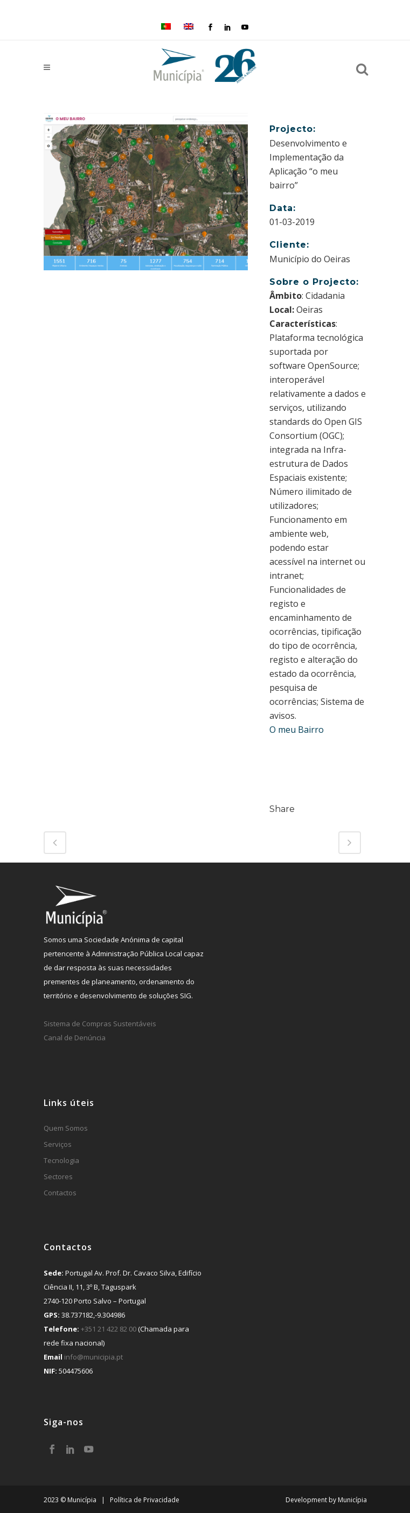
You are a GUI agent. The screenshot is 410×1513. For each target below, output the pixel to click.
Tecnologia (61, 1160)
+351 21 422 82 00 (108, 1329)
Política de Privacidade (144, 1499)
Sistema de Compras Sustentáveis (100, 1023)
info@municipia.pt (93, 1357)
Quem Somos (66, 1128)
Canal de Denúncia (75, 1037)
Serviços (58, 1144)
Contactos (60, 1192)
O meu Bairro (296, 730)
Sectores (58, 1176)
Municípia (352, 1499)
